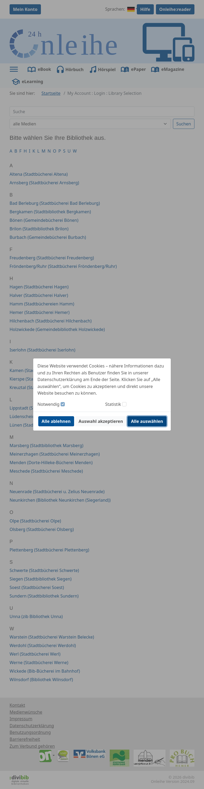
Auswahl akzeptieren (101, 421)
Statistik (113, 404)
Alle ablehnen (56, 421)
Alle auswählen (147, 421)
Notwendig (48, 404)
